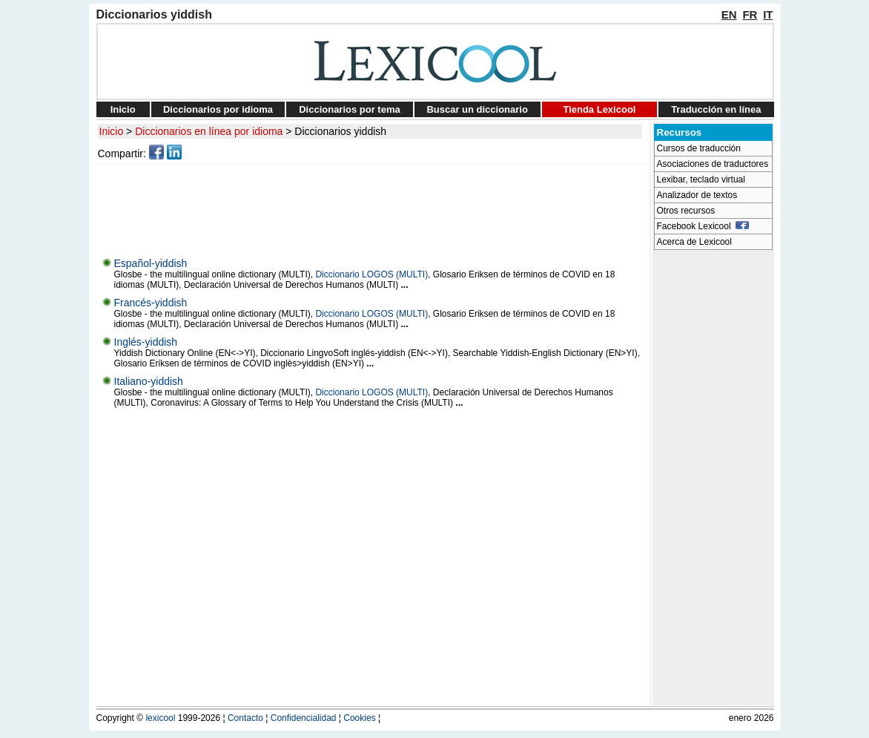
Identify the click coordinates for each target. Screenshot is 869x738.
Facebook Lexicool (703, 226)
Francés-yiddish (151, 303)
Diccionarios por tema (349, 109)
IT (768, 14)
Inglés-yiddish (146, 342)
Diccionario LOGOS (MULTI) (371, 274)
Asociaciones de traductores (713, 164)
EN (729, 14)
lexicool (160, 718)
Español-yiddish (151, 263)
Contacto (245, 718)
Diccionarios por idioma (218, 109)
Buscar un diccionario (477, 109)
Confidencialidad (304, 718)
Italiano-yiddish (148, 381)
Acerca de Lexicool (694, 242)
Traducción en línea (716, 109)
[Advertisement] (372, 207)
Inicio (123, 109)
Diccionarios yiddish (340, 131)
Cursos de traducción (699, 148)
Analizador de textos (697, 195)
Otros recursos (686, 210)
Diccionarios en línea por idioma (208, 131)
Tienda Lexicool (599, 109)
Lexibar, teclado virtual (701, 179)
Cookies (359, 718)
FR (749, 14)
